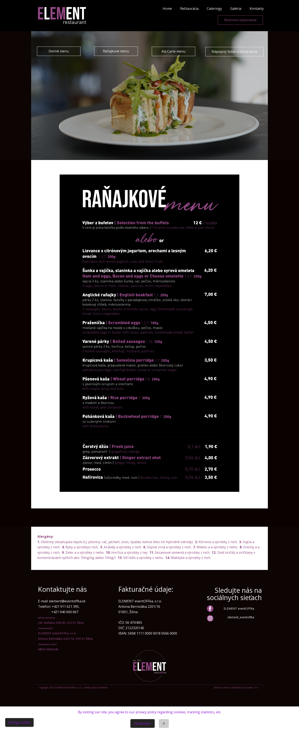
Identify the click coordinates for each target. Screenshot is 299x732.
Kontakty (257, 8)
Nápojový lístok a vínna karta (234, 51)
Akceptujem (143, 723)
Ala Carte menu (173, 51)
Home (167, 8)
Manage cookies (19, 722)
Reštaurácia (189, 8)
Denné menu (59, 51)
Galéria (235, 8)
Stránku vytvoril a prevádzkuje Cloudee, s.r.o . (237, 687)
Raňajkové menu (116, 51)
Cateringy (214, 8)
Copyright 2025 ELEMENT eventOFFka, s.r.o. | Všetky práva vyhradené (73, 687)
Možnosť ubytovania (240, 20)
